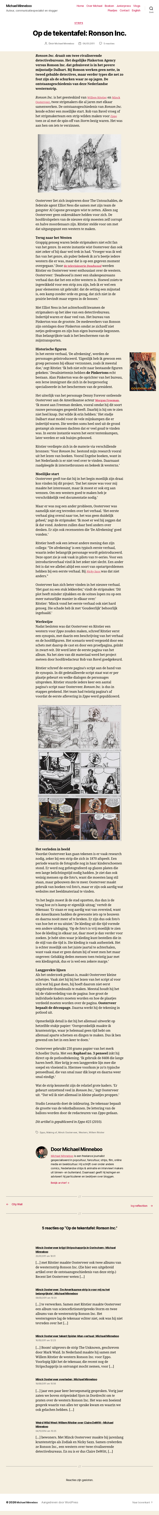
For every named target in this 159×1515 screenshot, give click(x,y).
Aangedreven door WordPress (62, 1506)
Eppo (43, 1133)
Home (80, 6)
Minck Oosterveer (49, 103)
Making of (52, 1133)
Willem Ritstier (98, 99)
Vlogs (136, 6)
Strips (79, 24)
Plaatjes (112, 10)
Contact (125, 10)
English (136, 10)
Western (85, 1133)
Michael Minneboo (21, 6)
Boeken (109, 6)
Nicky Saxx (95, 573)
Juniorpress (123, 6)
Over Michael (94, 6)
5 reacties (109, 44)
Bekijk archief (60, 1183)
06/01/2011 (88, 44)
